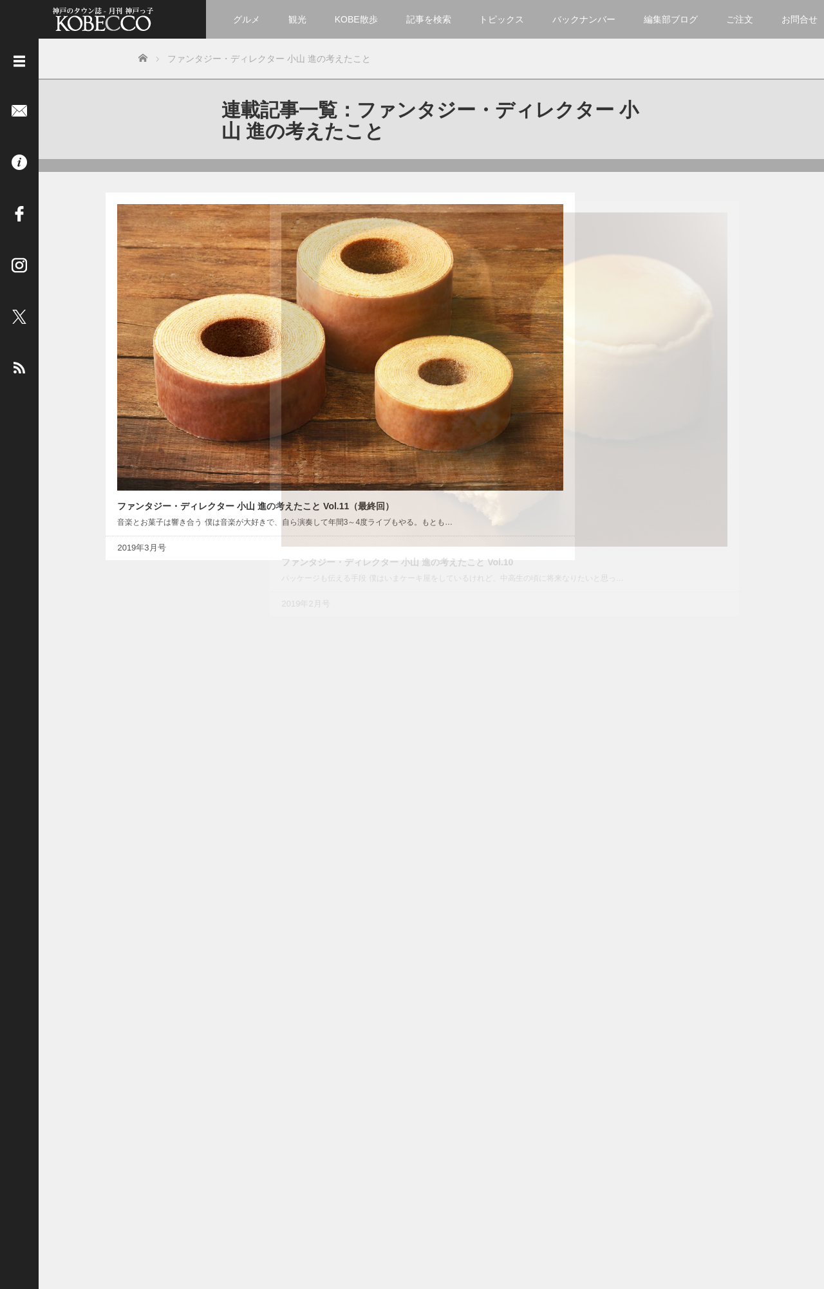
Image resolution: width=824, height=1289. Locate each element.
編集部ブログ (671, 19)
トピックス (501, 19)
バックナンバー (583, 19)
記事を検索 (428, 19)
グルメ (246, 19)
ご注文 (739, 19)
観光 (297, 19)
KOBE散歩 (356, 19)
